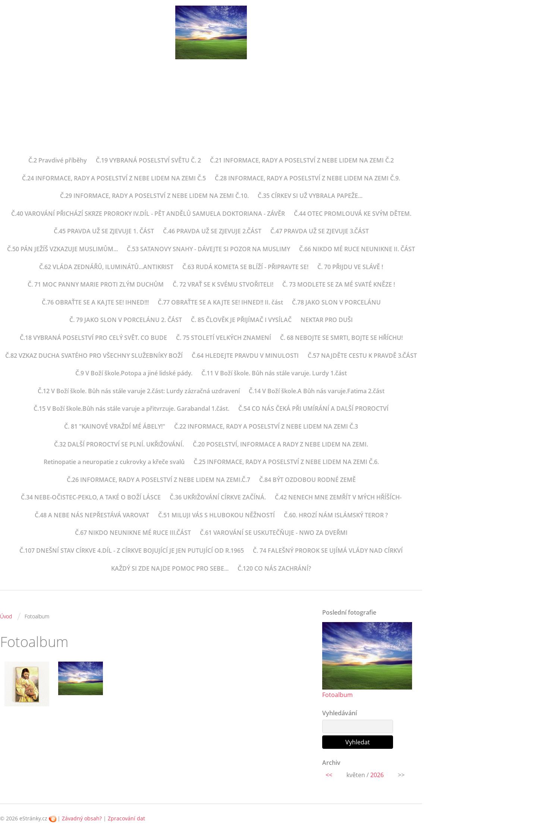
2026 (377, 775)
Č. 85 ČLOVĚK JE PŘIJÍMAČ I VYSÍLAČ (241, 320)
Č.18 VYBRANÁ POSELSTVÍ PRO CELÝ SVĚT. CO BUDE (93, 338)
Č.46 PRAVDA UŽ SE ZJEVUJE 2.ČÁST (212, 231)
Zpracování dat (126, 818)
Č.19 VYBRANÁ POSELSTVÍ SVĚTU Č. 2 (148, 160)
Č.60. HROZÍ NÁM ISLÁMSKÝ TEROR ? (336, 515)
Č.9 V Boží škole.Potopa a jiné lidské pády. (133, 373)
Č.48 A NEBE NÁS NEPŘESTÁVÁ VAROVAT (92, 515)
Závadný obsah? (82, 818)
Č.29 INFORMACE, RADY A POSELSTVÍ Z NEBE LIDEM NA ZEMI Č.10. (154, 196)
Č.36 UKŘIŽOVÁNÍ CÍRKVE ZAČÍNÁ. (218, 497)
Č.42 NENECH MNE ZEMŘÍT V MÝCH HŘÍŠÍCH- (338, 497)
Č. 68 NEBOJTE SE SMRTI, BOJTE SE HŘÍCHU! (341, 338)
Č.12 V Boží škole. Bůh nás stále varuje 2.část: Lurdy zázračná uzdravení (139, 391)
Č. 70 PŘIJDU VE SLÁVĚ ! (350, 267)
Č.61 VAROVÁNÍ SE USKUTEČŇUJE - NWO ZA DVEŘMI (274, 533)
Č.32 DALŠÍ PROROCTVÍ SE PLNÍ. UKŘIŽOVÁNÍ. (119, 444)
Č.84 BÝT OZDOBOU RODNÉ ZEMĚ (307, 480)
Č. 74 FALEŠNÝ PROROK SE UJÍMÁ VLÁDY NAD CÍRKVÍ (328, 550)
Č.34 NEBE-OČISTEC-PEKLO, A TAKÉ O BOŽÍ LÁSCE (91, 497)
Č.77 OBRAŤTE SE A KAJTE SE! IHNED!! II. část (220, 302)
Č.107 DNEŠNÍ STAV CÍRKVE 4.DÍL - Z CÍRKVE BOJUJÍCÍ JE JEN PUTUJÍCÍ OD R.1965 (131, 550)
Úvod (6, 616)
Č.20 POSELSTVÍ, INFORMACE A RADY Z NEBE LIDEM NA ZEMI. (280, 444)
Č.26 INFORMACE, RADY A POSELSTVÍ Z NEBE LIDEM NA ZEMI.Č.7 (158, 480)
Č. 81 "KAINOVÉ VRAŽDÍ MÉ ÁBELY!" (114, 426)
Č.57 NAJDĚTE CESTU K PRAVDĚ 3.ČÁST (362, 355)
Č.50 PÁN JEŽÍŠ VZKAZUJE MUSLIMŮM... (62, 249)
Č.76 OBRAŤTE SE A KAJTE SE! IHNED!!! (95, 302)
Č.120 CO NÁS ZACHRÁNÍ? (274, 568)
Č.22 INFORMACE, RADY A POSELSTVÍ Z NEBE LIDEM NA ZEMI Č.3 (266, 426)
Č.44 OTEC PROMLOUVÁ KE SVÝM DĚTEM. (352, 213)
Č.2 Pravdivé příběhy (57, 160)
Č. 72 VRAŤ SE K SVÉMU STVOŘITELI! (223, 284)
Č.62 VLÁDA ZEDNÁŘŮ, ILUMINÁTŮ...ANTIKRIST (106, 267)
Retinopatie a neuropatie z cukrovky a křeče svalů (114, 462)
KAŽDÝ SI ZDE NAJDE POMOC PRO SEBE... (170, 568)
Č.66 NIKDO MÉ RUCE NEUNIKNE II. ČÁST (357, 249)
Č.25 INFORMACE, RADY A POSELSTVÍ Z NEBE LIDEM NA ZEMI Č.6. (286, 462)
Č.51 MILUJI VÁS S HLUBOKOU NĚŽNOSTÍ (216, 515)
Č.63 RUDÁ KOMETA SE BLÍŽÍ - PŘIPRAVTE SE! (245, 267)
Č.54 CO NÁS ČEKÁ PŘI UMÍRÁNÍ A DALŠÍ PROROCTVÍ (313, 408)
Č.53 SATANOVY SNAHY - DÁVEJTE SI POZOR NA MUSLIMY (208, 249)
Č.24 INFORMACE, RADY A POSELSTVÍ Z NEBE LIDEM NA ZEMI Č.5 (114, 178)
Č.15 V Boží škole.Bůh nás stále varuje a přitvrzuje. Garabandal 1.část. (131, 408)
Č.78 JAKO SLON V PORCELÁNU (336, 302)
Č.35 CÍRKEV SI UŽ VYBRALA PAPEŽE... (310, 196)
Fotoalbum (337, 695)
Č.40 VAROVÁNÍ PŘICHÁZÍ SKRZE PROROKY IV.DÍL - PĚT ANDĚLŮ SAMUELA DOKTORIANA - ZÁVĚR (148, 213)
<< (329, 775)
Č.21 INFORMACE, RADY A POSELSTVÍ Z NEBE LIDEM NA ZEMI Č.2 (302, 160)
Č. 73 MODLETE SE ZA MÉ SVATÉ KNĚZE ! (338, 284)
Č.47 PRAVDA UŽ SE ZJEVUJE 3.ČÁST (319, 231)
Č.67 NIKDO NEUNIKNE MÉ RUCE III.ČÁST (133, 533)
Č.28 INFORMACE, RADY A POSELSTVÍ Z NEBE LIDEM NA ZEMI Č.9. (307, 178)
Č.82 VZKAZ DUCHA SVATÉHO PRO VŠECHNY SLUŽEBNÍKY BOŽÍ (94, 355)
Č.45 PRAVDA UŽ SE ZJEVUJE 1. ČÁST (104, 231)
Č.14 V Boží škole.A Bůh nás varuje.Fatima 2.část (316, 391)
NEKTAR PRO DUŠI (327, 320)
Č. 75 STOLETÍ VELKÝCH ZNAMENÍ (223, 338)
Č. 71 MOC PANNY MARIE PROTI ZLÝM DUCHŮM (96, 284)
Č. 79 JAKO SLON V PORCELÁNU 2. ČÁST (125, 320)
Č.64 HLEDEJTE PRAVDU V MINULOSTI (245, 355)
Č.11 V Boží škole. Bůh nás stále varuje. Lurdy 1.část (274, 373)
